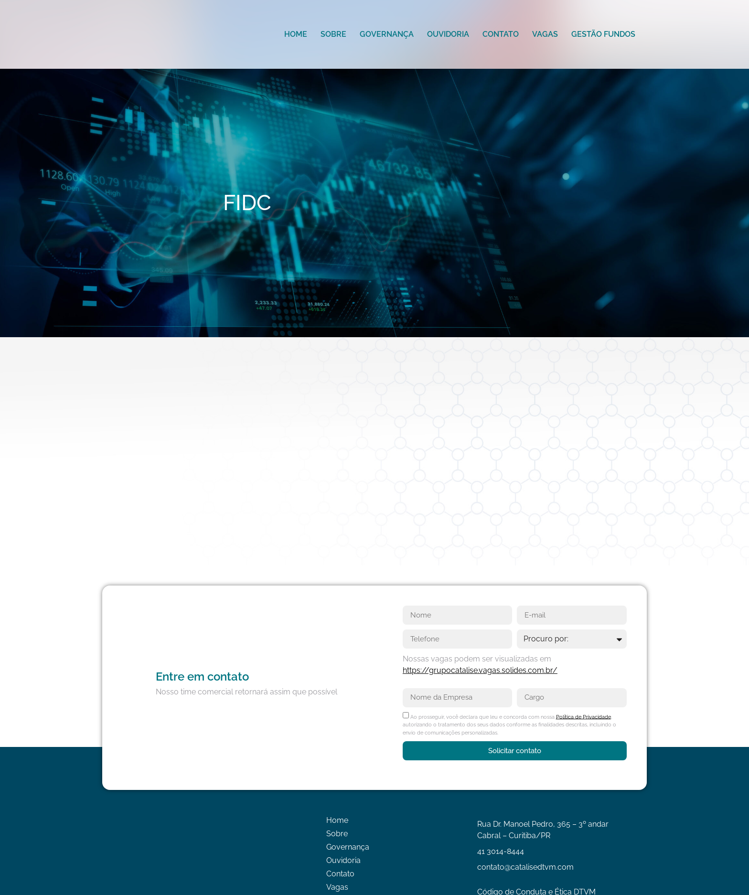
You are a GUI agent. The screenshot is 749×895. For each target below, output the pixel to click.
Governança (387, 34)
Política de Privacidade (583, 717)
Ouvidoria (448, 34)
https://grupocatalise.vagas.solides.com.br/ (480, 670)
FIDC (247, 202)
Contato (500, 34)
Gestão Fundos (603, 34)
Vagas (545, 34)
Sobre (333, 34)
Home (295, 34)
